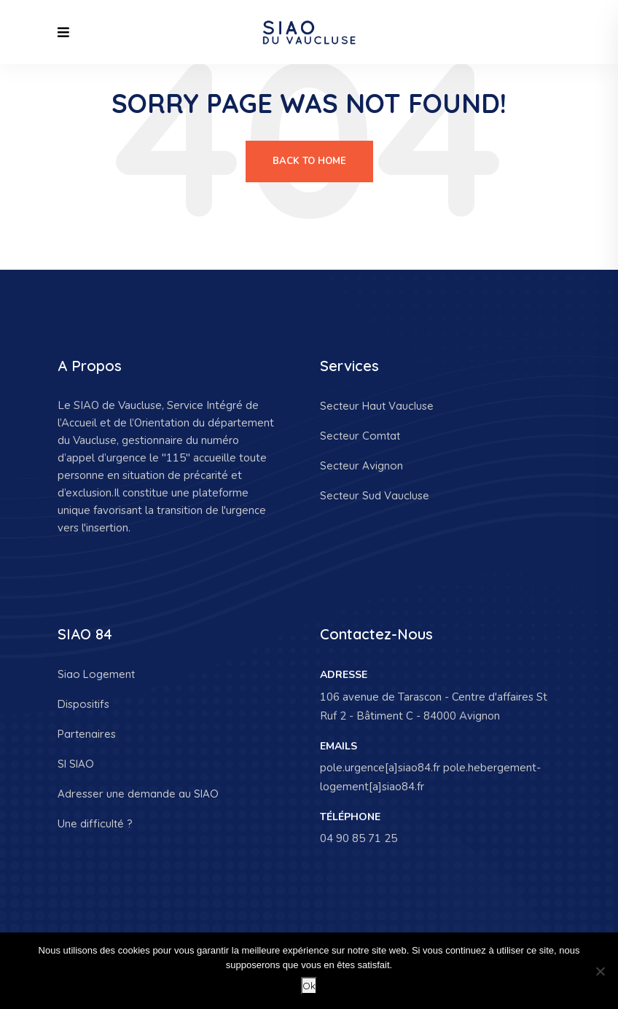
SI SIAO (76, 764)
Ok (309, 986)
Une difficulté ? (95, 823)
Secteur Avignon (361, 465)
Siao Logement (96, 674)
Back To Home (309, 161)
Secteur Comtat (360, 436)
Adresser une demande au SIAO (138, 793)
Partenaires (87, 734)
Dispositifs (83, 704)
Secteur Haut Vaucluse (377, 406)
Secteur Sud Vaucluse (374, 495)
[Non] (599, 971)
